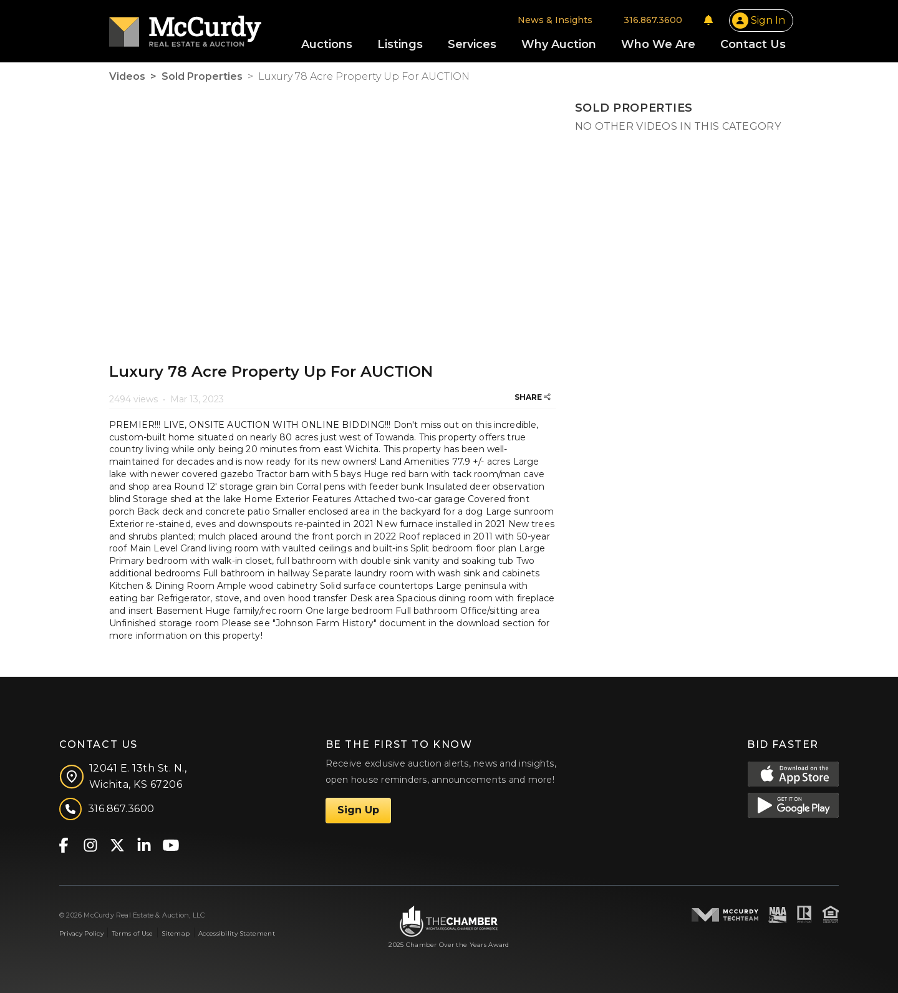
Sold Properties (202, 76)
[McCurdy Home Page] (185, 27)
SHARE (532, 397)
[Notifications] (708, 20)
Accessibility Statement (236, 933)
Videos (127, 76)
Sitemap (176, 933)
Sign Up (358, 810)
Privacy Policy (81, 933)
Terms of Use (132, 933)
